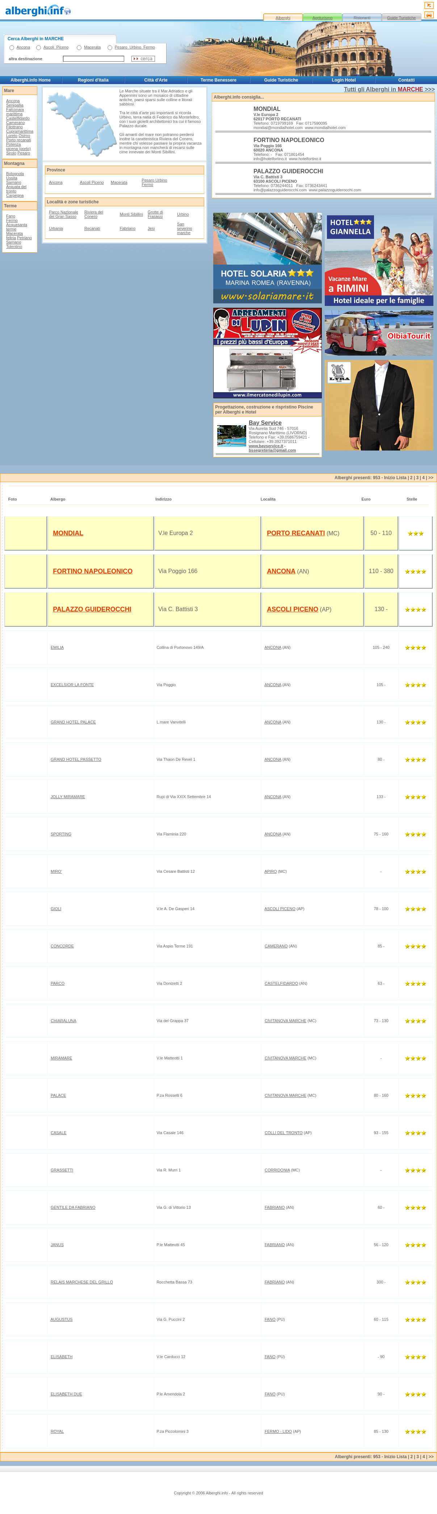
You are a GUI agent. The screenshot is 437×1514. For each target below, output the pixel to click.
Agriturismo (322, 18)
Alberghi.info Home (30, 80)
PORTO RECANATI (296, 533)
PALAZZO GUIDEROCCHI (92, 609)
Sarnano (13, 182)
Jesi (151, 228)
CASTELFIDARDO (281, 983)
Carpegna (15, 195)
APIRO (270, 871)
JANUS (57, 1245)
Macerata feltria (14, 235)
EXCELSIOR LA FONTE (72, 685)
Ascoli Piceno (92, 182)
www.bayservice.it (266, 446)
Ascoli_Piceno (55, 47)
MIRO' (56, 871)
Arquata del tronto (16, 188)
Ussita (11, 178)
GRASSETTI (62, 1170)
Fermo (12, 220)
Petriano (24, 238)
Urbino (183, 214)
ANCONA (281, 571)
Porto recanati (18, 140)
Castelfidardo (18, 118)
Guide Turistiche (401, 18)
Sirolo (11, 153)
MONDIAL (68, 533)
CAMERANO (276, 946)
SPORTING (61, 834)
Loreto (11, 135)
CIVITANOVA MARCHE (285, 1021)
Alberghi (283, 18)
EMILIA (57, 647)
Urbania (56, 228)
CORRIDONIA (277, 1170)
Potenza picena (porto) (18, 146)
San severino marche (184, 228)
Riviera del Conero (93, 214)
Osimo (24, 135)
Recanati (92, 228)
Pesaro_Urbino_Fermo (135, 47)
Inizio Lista (395, 477)
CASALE (58, 1133)
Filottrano (14, 127)
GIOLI (56, 909)
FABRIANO (275, 1207)
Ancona (23, 47)
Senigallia (15, 105)
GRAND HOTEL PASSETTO (76, 759)
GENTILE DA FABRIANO (73, 1207)
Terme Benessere (218, 80)
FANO (270, 1319)
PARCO (57, 983)
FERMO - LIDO (278, 1431)
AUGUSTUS (61, 1319)
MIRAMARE (61, 1058)
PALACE (58, 1095)
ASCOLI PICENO (292, 609)
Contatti (406, 80)
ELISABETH (62, 1357)
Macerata (92, 47)
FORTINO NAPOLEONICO (93, 571)
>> (430, 477)
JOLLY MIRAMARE (68, 797)
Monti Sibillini (131, 214)
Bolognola (15, 173)
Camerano (15, 122)
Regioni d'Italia (93, 80)
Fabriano (127, 228)
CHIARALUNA (63, 1021)
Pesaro (23, 153)
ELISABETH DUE (66, 1394)
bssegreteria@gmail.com (272, 450)
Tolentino (14, 246)
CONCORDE (62, 946)
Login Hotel (344, 80)
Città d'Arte (155, 80)
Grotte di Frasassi (155, 214)
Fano (10, 216)
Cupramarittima (19, 131)
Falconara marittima (15, 111)
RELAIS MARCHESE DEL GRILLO (82, 1282)
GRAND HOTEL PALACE (73, 722)
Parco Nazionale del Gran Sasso (63, 214)
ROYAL (57, 1431)
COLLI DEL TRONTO (284, 1133)
